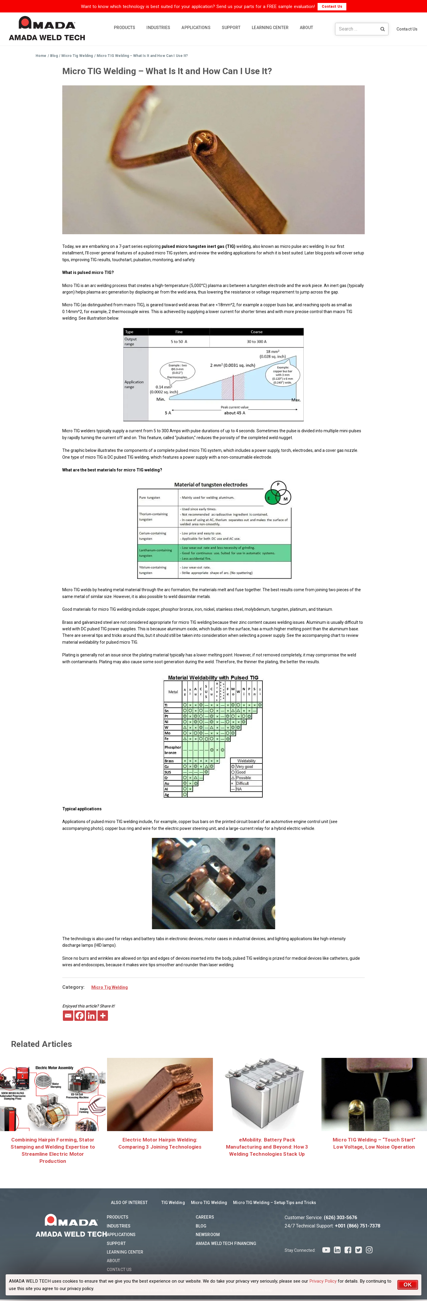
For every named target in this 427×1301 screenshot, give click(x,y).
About (113, 1262)
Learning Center (125, 1253)
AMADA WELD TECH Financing (226, 1245)
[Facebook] (79, 1015)
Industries (118, 1227)
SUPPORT (231, 27)
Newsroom (208, 1236)
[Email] (68, 1015)
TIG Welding (173, 1204)
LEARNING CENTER (270, 27)
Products (117, 1218)
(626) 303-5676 (340, 1219)
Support (116, 1245)
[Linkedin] (91, 1015)
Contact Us (332, 6)
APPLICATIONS (195, 27)
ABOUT (306, 27)
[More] (103, 1015)
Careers (205, 1218)
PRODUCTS (125, 27)
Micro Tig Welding (109, 987)
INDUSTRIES (158, 27)
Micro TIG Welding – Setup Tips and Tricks (274, 1204)
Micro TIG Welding (209, 1204)
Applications (121, 1236)
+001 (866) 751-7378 (357, 1227)
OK (408, 1285)
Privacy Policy (323, 1281)
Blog (201, 1227)
